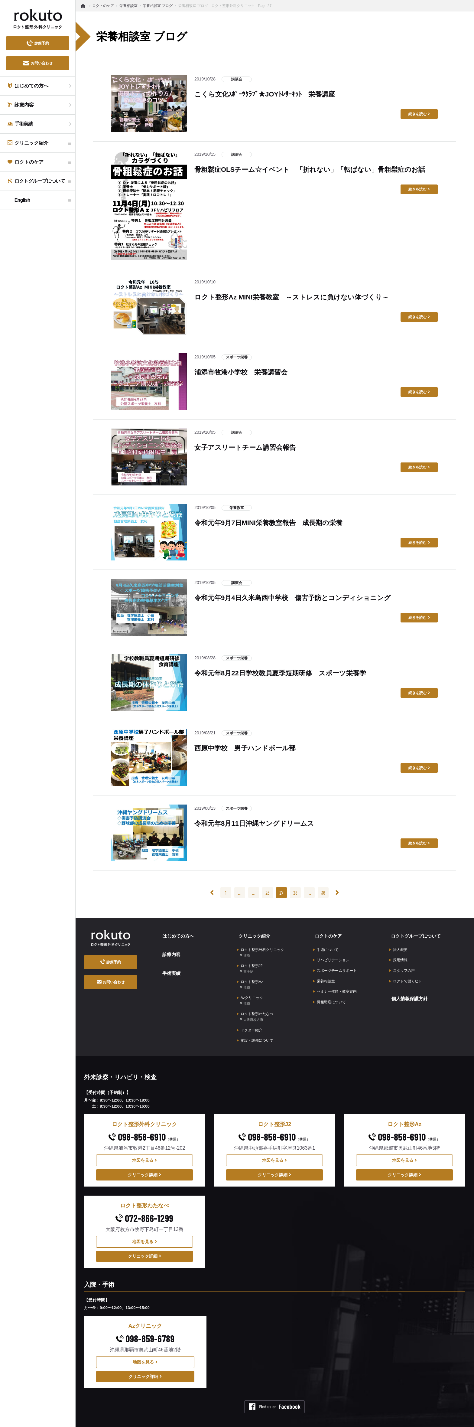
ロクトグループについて (415, 934)
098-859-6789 (145, 1326)
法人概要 (398, 947)
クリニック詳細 (144, 1162)
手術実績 (170, 967)
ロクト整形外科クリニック (260, 949)
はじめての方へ (177, 934)
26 (267, 892)
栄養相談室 (324, 975)
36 (323, 892)
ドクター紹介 (249, 1019)
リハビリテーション (331, 956)
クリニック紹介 (253, 934)
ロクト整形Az (250, 978)
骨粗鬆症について (329, 994)
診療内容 (170, 951)
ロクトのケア (327, 934)
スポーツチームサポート (335, 966)
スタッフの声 (402, 966)
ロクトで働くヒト (405, 975)
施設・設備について (255, 1029)
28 (295, 892)
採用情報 (398, 956)
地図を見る (144, 1148)
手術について (326, 947)
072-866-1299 (144, 1206)
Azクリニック (250, 993)
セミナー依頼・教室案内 (335, 984)
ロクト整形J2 (250, 964)
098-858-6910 (144, 1124)
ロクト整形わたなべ (255, 1007)
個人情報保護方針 (408, 990)
